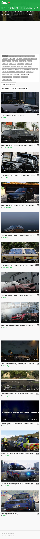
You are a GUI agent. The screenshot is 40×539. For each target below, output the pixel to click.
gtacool (5, 117)
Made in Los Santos (7, 536)
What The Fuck (7, 147)
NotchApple (6, 396)
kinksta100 (6, 456)
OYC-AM (5, 177)
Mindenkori (8, 84)
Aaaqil (5, 327)
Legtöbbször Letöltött (14, 88)
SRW (4, 516)
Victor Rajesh (7, 366)
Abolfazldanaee (7, 267)
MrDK (4, 297)
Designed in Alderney (8, 534)
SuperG (5, 237)
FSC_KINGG (7, 207)
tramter (5, 426)
